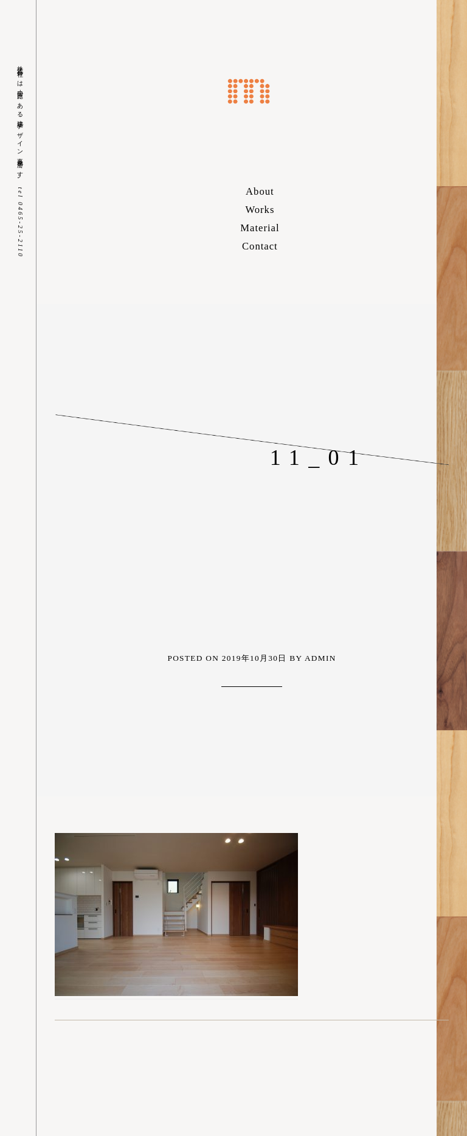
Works (259, 209)
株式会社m (248, 91)
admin (320, 658)
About (260, 191)
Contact (260, 246)
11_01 (319, 457)
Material (259, 228)
